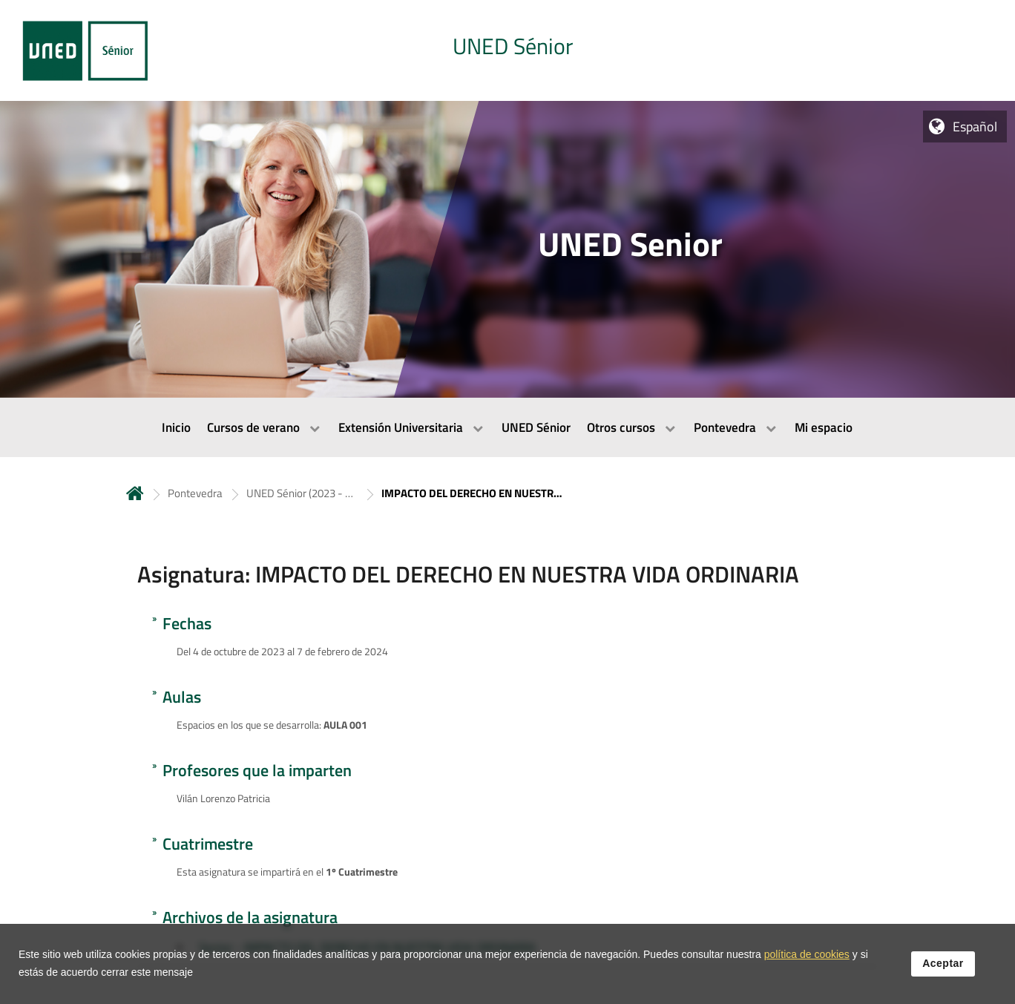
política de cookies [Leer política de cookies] (807, 962)
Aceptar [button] (943, 971)
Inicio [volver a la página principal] (135, 493)
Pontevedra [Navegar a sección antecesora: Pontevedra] (195, 493)
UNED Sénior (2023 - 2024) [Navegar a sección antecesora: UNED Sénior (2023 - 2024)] (302, 493)
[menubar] (507, 427)
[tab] (507, 50)
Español (975, 127)
